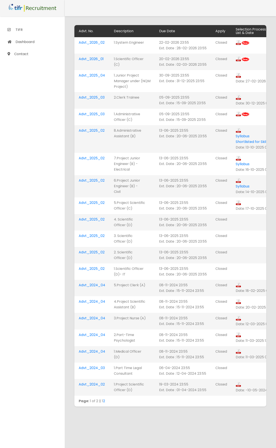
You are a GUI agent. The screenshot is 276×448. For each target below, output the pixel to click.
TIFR (15, 29)
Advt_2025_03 (92, 97)
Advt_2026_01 (91, 58)
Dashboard (21, 41)
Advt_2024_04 (92, 285)
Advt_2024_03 (92, 367)
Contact (18, 53)
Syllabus (242, 136)
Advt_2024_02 (92, 384)
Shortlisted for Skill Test (255, 141)
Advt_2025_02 (92, 130)
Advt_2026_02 (92, 42)
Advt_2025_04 (92, 75)
